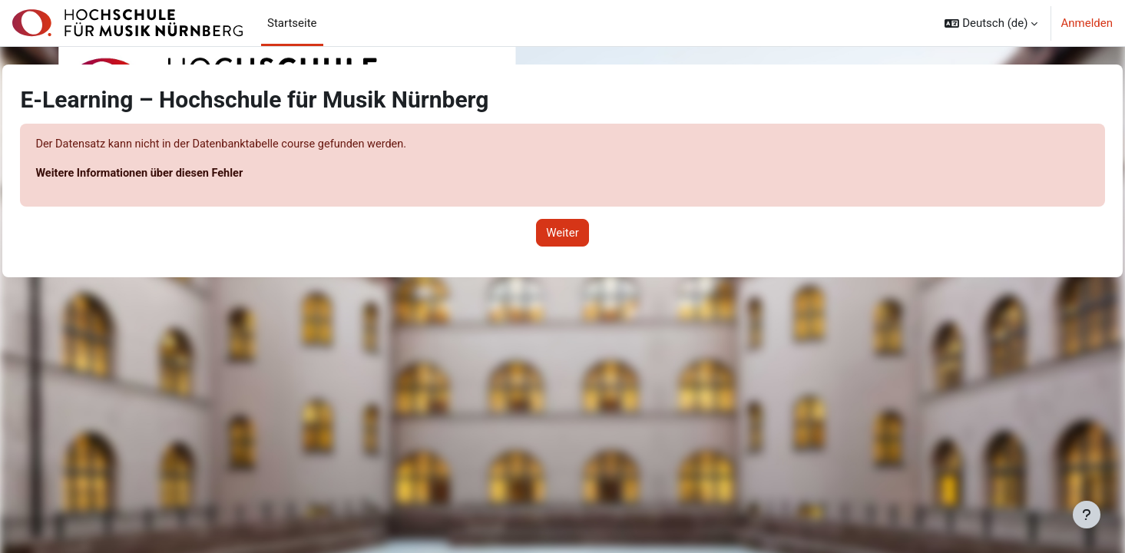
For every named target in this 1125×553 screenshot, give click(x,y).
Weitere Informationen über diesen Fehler (177, 174)
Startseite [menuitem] (292, 23)
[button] (991, 23)
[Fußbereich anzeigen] (1086, 514)
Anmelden (1086, 23)
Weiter (562, 233)
